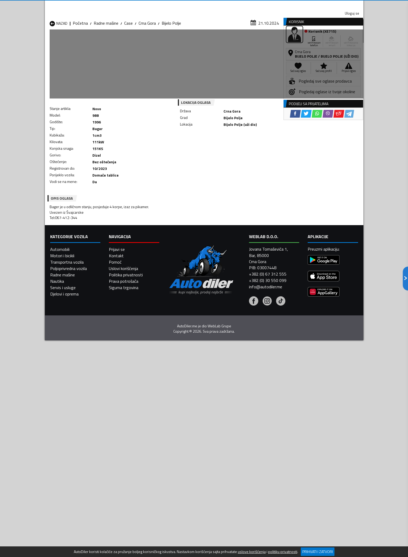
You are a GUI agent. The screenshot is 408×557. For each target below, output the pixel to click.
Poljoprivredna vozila (68, 529)
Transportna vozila (67, 522)
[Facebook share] (197, 148)
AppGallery (238, 5)
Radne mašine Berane (183, 419)
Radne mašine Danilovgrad (187, 425)
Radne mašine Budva (68, 425)
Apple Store (204, 5)
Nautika (57, 541)
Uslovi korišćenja (123, 529)
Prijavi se (117, 510)
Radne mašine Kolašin (126, 432)
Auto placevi (147, 41)
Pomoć (115, 522)
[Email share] (240, 148)
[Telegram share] (251, 148)
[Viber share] (229, 148)
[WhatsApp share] (218, 148)
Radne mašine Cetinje (126, 425)
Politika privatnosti (126, 535)
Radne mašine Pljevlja (241, 438)
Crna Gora (147, 52)
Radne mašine (106, 52)
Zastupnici (182, 41)
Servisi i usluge (257, 41)
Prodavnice (111, 41)
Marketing (269, 5)
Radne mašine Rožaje (183, 445)
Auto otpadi (218, 41)
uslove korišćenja (252, 551)
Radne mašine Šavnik (125, 451)
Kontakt (297, 5)
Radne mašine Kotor (182, 432)
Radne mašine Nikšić (67, 438)
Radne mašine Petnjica (127, 438)
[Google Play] (324, 521)
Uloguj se (326, 5)
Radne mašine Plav (181, 438)
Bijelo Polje (171, 52)
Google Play (168, 5)
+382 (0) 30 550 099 (267, 541)
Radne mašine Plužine (69, 445)
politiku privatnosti (282, 551)
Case (128, 52)
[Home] (49, 41)
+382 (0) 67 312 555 (267, 534)
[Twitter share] (208, 148)
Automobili (60, 510)
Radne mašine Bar (123, 419)
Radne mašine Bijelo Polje (244, 419)
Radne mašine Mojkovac (243, 432)
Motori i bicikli (62, 516)
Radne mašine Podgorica (129, 445)
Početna (80, 52)
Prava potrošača (123, 541)
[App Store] (324, 537)
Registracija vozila (303, 41)
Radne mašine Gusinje (241, 425)
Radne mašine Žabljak (183, 451)
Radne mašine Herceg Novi (73, 432)
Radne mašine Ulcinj (67, 451)
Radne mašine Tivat (239, 445)
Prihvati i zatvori (317, 551)
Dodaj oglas (346, 41)
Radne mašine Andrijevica (72, 419)
